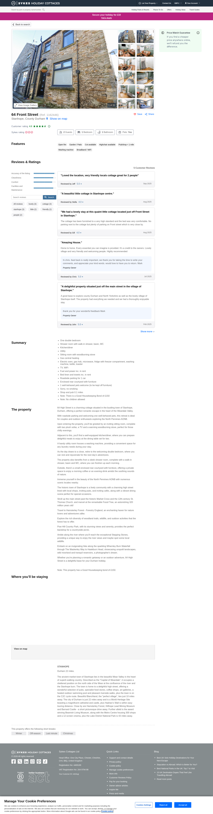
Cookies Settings (144, 805)
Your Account (192, 3)
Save (139, 114)
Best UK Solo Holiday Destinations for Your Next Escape (175, 759)
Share (151, 114)
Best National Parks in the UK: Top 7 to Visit (176, 768)
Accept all (182, 805)
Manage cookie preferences (121, 770)
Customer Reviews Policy (120, 778)
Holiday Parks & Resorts (140, 10)
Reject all (163, 805)
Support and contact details (121, 758)
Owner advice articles (118, 786)
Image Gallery (26, 105)
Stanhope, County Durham (39, 118)
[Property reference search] (43, 10)
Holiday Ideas (180, 10)
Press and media (116, 793)
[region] (106, 805)
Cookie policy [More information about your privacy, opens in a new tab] (107, 811)
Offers (169, 10)
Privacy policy (115, 762)
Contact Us (166, 3)
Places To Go (158, 10)
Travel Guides (194, 10)
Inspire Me (113, 789)
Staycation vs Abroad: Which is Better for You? (177, 764)
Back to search (22, 24)
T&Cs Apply (106, 18)
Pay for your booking (118, 781)
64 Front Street (24, 114)
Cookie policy (115, 766)
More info (113, 774)
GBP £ (178, 3)
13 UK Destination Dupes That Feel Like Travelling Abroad (174, 773)
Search (49, 197)
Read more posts (164, 779)
